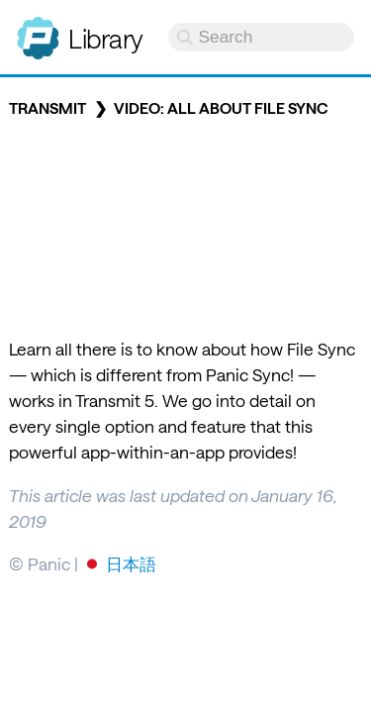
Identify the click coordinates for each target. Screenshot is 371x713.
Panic (38, 30)
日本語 (131, 563)
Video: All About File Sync (220, 108)
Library (105, 38)
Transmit (47, 108)
